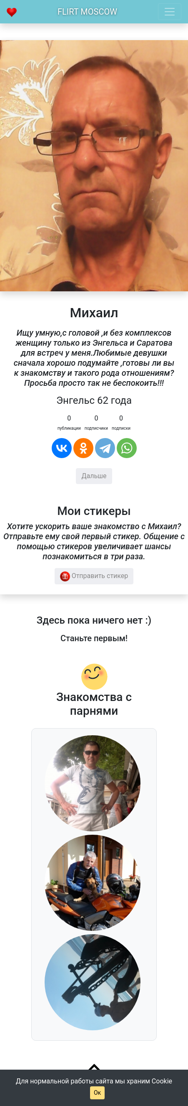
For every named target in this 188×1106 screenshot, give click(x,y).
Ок (97, 1092)
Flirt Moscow (87, 12)
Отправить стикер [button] (94, 576)
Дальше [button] (93, 476)
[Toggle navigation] (169, 11)
